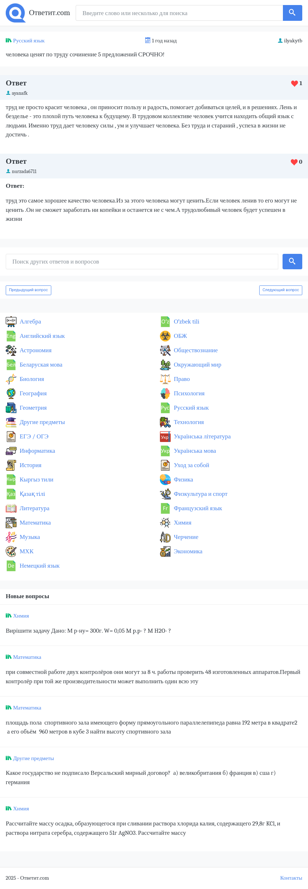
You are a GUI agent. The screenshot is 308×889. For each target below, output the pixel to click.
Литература (33, 508)
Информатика (36, 450)
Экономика (187, 551)
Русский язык (28, 40)
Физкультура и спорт (200, 493)
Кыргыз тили (35, 479)
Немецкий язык (39, 565)
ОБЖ (179, 335)
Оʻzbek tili (185, 321)
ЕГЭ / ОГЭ (33, 436)
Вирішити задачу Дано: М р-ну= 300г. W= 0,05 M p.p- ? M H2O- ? (88, 630)
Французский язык (197, 508)
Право (181, 379)
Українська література (201, 436)
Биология (31, 379)
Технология (188, 422)
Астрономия (35, 350)
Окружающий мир (196, 364)
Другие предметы (41, 422)
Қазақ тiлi (31, 493)
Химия (181, 522)
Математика (34, 522)
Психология (188, 393)
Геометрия (32, 407)
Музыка (29, 537)
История (30, 465)
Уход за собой (190, 465)
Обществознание (195, 350)
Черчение (185, 537)
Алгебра (29, 321)
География (32, 393)
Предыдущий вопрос (28, 290)
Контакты (291, 878)
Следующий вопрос (280, 290)
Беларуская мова (40, 364)
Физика (182, 479)
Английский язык (41, 335)
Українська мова (194, 450)
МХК (25, 551)
